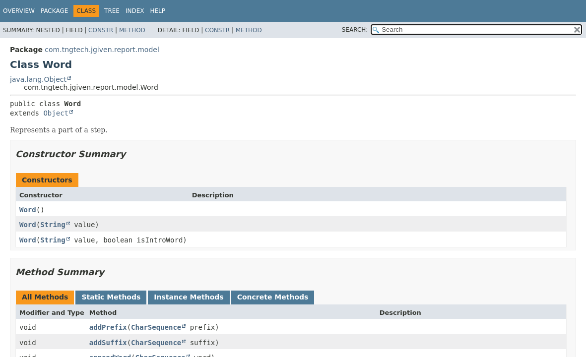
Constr (100, 30)
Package (54, 10)
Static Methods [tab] (110, 297)
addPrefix (108, 327)
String (52, 225)
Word (27, 210)
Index (135, 10)
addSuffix (108, 343)
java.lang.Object (38, 79)
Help (158, 10)
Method (132, 30)
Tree (112, 10)
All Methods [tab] (45, 297)
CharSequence (156, 327)
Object (55, 113)
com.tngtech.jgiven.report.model (102, 50)
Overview (19, 10)
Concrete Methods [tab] (273, 297)
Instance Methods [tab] (188, 297)
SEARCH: (355, 29)
